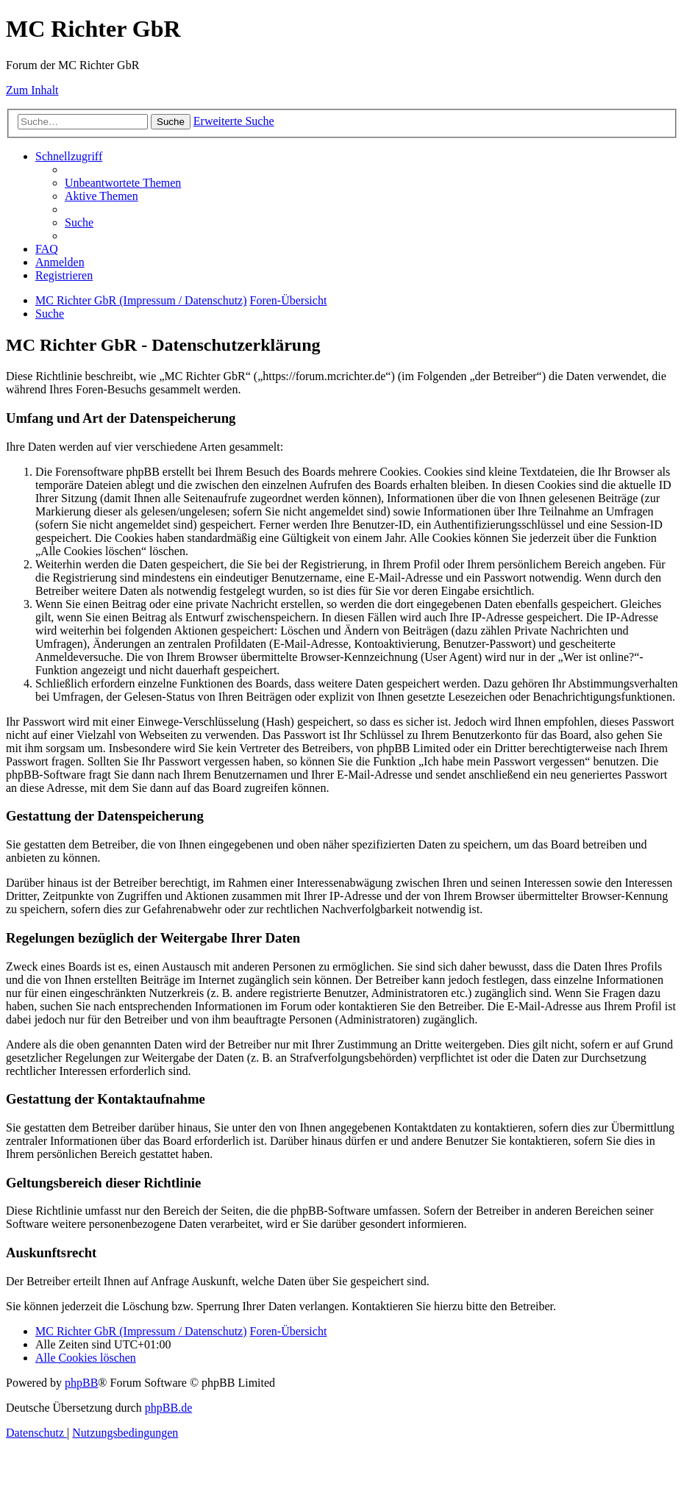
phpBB (81, 1382)
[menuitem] (123, 182)
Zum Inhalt (32, 90)
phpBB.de (168, 1407)
